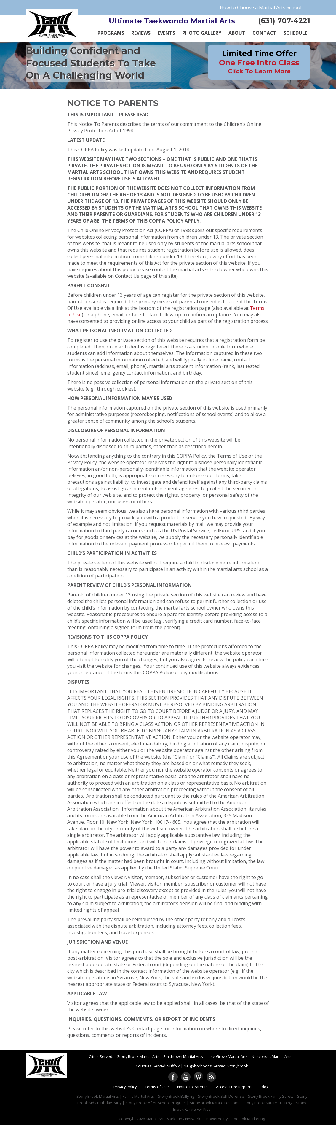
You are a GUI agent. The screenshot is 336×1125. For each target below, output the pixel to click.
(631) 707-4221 (284, 20)
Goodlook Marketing (246, 1118)
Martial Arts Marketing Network (173, 1118)
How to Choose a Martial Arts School (260, 7)
